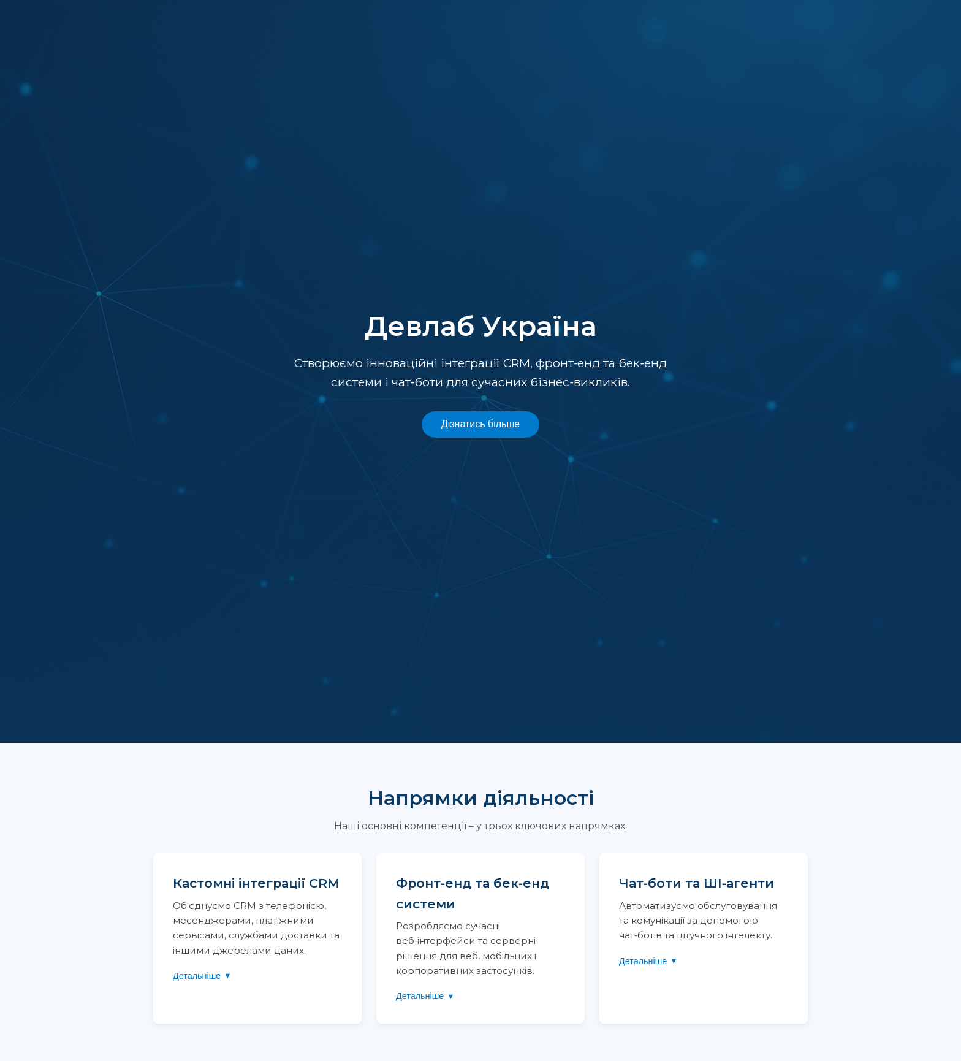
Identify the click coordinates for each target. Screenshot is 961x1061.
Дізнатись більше (480, 424)
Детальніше (197, 976)
